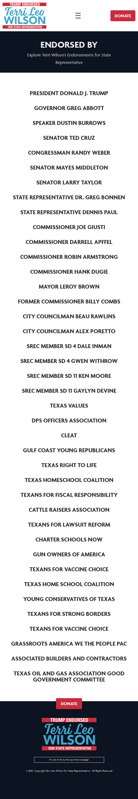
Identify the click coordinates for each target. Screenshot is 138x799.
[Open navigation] (77, 16)
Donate (122, 15)
